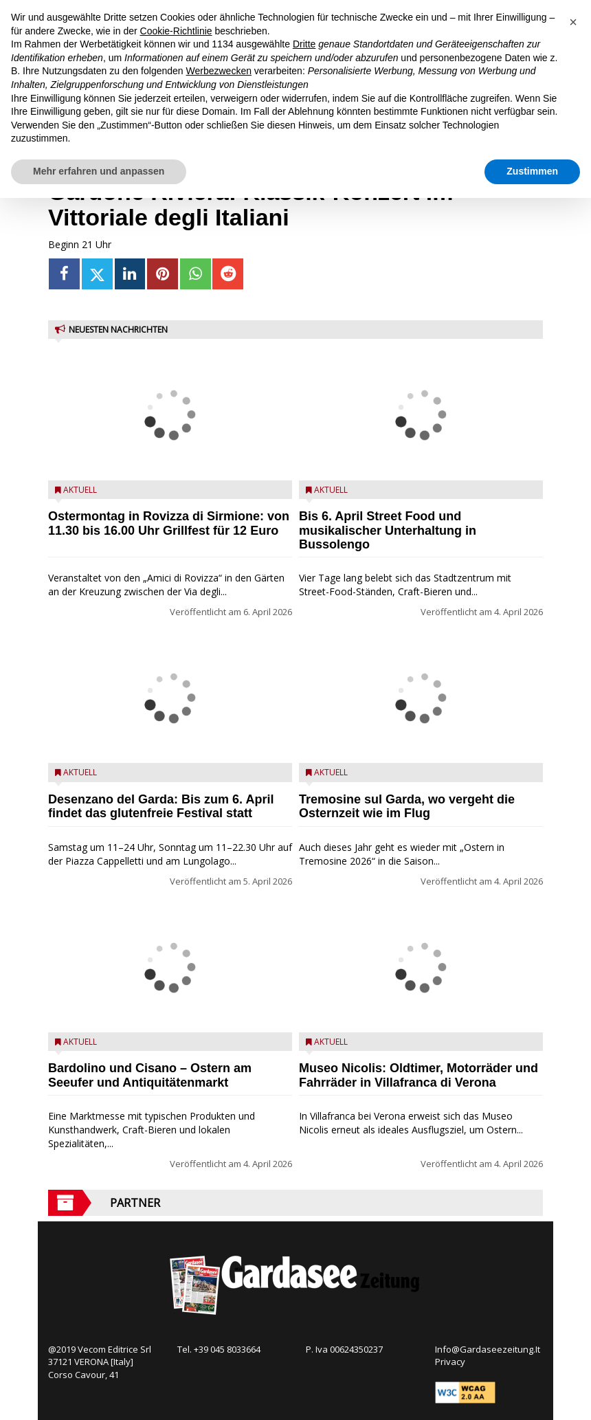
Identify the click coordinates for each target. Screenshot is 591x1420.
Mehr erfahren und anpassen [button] (98, 171)
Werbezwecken (219, 70)
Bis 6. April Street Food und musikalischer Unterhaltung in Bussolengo (387, 530)
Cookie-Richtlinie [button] (176, 30)
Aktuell (80, 490)
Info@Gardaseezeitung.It (487, 1349)
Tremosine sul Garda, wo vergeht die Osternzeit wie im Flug (407, 806)
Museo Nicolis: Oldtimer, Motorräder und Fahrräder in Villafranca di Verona (418, 1075)
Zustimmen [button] (532, 171)
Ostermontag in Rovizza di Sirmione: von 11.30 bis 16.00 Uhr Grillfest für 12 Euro (168, 523)
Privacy (450, 1361)
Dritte (304, 43)
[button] (573, 22)
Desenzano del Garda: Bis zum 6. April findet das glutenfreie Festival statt (161, 806)
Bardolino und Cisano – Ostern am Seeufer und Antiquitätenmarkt (150, 1075)
